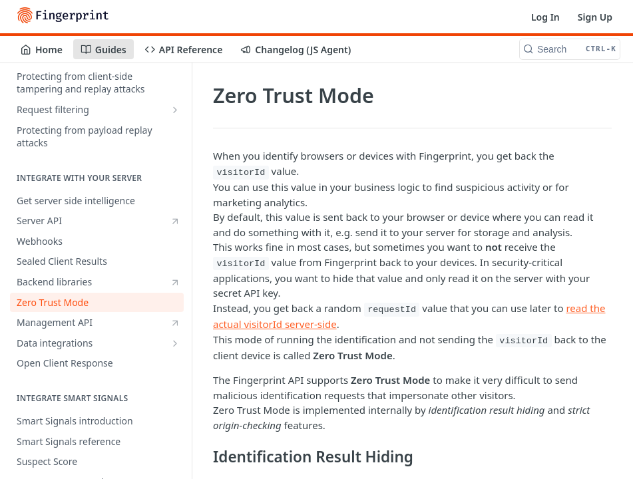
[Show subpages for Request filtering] (175, 109)
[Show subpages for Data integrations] (175, 343)
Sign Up (595, 17)
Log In (545, 17)
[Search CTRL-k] (570, 49)
